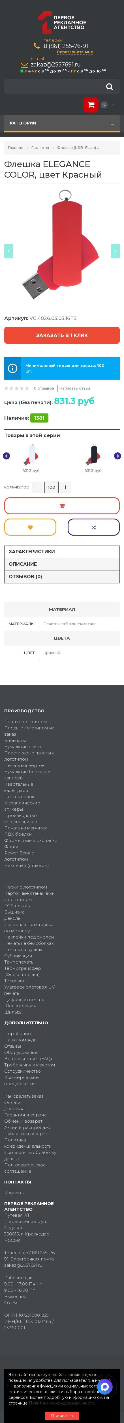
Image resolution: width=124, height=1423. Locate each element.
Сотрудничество (22, 1071)
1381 (39, 418)
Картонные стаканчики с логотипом (29, 896)
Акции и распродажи (28, 1127)
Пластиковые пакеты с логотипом (29, 756)
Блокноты (15, 740)
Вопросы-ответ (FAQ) (28, 1058)
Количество (16, 487)
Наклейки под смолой (29, 937)
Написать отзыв (75, 388)
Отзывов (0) (25, 576)
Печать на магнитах (25, 828)
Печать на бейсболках (29, 943)
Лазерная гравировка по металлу (29, 927)
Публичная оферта (25, 1133)
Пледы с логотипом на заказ (29, 731)
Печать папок (19, 796)
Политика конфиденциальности (28, 1143)
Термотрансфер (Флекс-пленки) (22, 971)
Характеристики (32, 551)
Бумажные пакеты (24, 746)
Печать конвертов (24, 765)
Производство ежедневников (20, 818)
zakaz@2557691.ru (56, 65)
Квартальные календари (18, 787)
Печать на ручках (23, 949)
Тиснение (15, 980)
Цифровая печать (24, 999)
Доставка (14, 1108)
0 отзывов (44, 388)
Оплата (12, 1102)
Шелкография (20, 1005)
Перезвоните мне (75, 51)
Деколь (12, 918)
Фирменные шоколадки (30, 840)
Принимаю (62, 1415)
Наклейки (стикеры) (26, 865)
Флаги (11, 846)
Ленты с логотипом (25, 721)
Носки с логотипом (25, 887)
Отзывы (12, 1046)
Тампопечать (18, 962)
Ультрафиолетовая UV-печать (30, 990)
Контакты (14, 1192)
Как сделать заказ (24, 1096)
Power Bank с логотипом (19, 856)
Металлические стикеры (22, 806)
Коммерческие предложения (21, 1080)
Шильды (13, 1012)
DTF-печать (17, 905)
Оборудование (21, 1052)
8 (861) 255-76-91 (66, 46)
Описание (23, 564)
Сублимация (18, 955)
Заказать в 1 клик (62, 335)
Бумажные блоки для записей (28, 775)
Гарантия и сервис (25, 1115)
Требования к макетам (29, 1065)
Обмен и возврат (23, 1121)
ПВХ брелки (18, 834)
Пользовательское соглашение (25, 1168)
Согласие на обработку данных (30, 1155)
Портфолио (17, 1033)
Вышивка (14, 912)
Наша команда (20, 1040)
